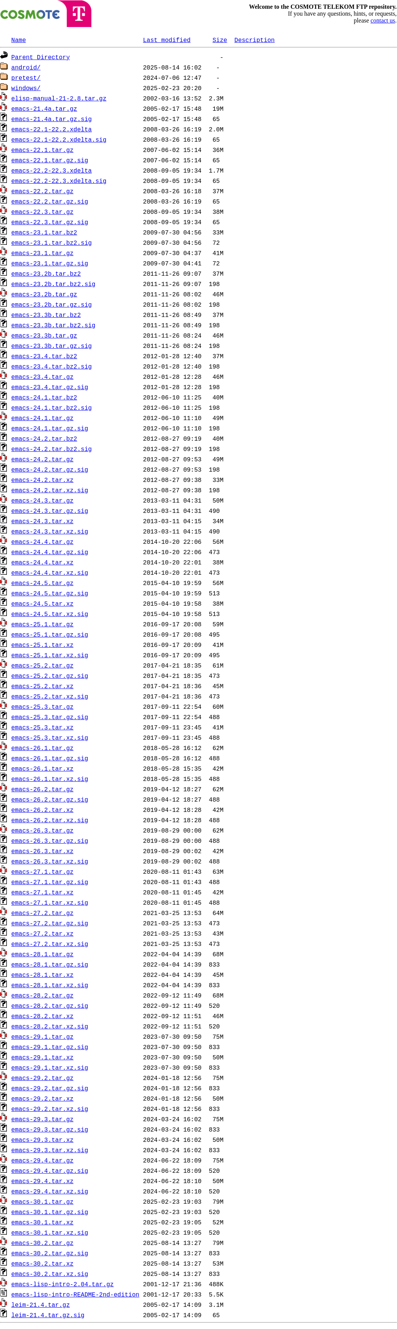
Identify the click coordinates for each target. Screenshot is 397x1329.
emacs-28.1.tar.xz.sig (49, 985)
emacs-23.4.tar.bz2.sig (51, 366)
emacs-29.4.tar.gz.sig (49, 1170)
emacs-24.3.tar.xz (42, 521)
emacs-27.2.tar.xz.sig (49, 943)
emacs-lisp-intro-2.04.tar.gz (62, 1284)
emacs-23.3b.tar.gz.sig (51, 345)
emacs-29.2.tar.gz (42, 1078)
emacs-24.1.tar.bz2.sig (51, 407)
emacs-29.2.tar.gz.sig (49, 1088)
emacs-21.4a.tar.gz (44, 108)
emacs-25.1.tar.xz (42, 644)
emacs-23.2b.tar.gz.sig (51, 304)
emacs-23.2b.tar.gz (44, 294)
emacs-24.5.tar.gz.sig (49, 593)
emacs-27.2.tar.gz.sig (49, 923)
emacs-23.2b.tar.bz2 (46, 273)
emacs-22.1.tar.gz (42, 150)
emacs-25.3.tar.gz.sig (49, 717)
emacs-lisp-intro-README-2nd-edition (75, 1294)
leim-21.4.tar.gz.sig (48, 1315)
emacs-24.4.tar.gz (42, 541)
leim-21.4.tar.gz (40, 1304)
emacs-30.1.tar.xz (42, 1222)
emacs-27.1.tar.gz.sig (49, 882)
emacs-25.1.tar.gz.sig (49, 634)
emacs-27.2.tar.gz (42, 913)
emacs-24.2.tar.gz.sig (49, 469)
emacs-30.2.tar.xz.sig (49, 1273)
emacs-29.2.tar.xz (42, 1098)
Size (220, 40)
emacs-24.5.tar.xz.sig (49, 614)
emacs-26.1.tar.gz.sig (49, 758)
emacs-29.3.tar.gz (42, 1119)
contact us (383, 20)
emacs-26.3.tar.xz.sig (49, 861)
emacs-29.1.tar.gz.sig (49, 1047)
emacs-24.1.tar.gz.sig (49, 428)
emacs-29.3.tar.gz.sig (49, 1129)
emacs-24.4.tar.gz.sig (49, 552)
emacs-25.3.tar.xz (42, 727)
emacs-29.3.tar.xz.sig (49, 1150)
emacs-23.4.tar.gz (42, 376)
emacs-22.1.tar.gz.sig (49, 160)
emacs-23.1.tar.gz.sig (49, 263)
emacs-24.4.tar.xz (42, 562)
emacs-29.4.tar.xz (42, 1181)
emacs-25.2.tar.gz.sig (49, 675)
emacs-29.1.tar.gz (42, 1036)
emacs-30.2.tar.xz (42, 1263)
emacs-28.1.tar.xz (42, 974)
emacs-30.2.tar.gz (42, 1242)
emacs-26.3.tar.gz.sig (49, 840)
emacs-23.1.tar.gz (42, 253)
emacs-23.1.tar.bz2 (44, 232)
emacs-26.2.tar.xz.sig (49, 820)
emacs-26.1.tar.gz (42, 748)
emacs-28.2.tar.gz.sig (49, 1005)
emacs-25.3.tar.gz (42, 706)
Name (18, 40)
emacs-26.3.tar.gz (42, 830)
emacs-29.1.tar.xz (42, 1057)
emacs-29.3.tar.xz (42, 1139)
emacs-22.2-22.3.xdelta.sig (59, 180)
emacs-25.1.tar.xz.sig (49, 655)
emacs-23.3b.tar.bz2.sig (53, 325)
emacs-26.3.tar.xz (42, 851)
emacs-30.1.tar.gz (42, 1201)
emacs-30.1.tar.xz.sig (49, 1232)
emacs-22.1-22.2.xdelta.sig (59, 139)
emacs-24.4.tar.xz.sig (49, 572)
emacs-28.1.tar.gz (42, 954)
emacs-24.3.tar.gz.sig (49, 510)
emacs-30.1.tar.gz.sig (49, 1212)
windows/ (26, 88)
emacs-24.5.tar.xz (42, 603)
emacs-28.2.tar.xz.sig (49, 1026)
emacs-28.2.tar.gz (42, 995)
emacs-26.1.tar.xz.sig (49, 778)
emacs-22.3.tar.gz (42, 211)
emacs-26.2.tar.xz (42, 809)
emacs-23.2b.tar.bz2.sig (53, 284)
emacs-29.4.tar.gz (42, 1160)
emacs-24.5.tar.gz (42, 583)
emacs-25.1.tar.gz (42, 624)
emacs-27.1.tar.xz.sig (49, 902)
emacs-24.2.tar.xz (42, 479)
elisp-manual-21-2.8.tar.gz (59, 98)
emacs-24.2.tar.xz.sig (49, 490)
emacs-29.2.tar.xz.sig (49, 1108)
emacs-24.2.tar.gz (42, 459)
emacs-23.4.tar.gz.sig (49, 387)
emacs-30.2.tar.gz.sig (49, 1253)
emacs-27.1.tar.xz (42, 892)
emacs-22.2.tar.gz (42, 191)
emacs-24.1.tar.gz (42, 418)
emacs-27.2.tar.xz (42, 933)
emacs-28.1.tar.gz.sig (49, 964)
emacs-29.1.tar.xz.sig (49, 1067)
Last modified (166, 40)
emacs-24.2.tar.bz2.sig (51, 449)
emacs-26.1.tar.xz (42, 768)
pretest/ (26, 77)
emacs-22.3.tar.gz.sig (49, 222)
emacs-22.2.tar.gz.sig (49, 201)
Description (254, 40)
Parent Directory (40, 57)
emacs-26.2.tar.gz (42, 789)
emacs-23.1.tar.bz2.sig (51, 242)
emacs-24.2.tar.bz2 (44, 438)
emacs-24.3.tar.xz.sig (49, 531)
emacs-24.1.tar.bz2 (44, 397)
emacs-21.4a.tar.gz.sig (51, 119)
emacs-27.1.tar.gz (42, 871)
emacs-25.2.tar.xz (42, 686)
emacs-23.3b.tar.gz (44, 335)
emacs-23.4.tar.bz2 (44, 356)
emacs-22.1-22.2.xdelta (51, 129)
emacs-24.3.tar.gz (42, 500)
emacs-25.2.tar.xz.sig (49, 696)
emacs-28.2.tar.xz (42, 1016)
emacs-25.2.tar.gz (42, 665)
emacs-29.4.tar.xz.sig (49, 1191)
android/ (26, 67)
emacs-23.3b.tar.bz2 (46, 314)
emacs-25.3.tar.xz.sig (49, 737)
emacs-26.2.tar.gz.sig (49, 799)
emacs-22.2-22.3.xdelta (51, 170)
